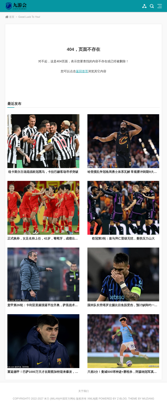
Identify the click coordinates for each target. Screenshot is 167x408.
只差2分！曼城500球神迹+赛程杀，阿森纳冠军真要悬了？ (126, 371)
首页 (11, 16)
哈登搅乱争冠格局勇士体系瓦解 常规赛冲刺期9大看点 (123, 171)
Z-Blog (122, 398)
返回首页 (82, 71)
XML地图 (92, 398)
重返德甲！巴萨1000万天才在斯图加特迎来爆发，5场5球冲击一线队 (53, 371)
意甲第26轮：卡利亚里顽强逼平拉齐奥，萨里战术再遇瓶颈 (47, 305)
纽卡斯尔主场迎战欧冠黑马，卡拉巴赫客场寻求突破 (43, 171)
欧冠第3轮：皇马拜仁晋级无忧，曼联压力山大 (123, 238)
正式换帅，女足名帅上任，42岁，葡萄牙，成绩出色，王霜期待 (50, 238)
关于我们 (83, 391)
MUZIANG (148, 398)
